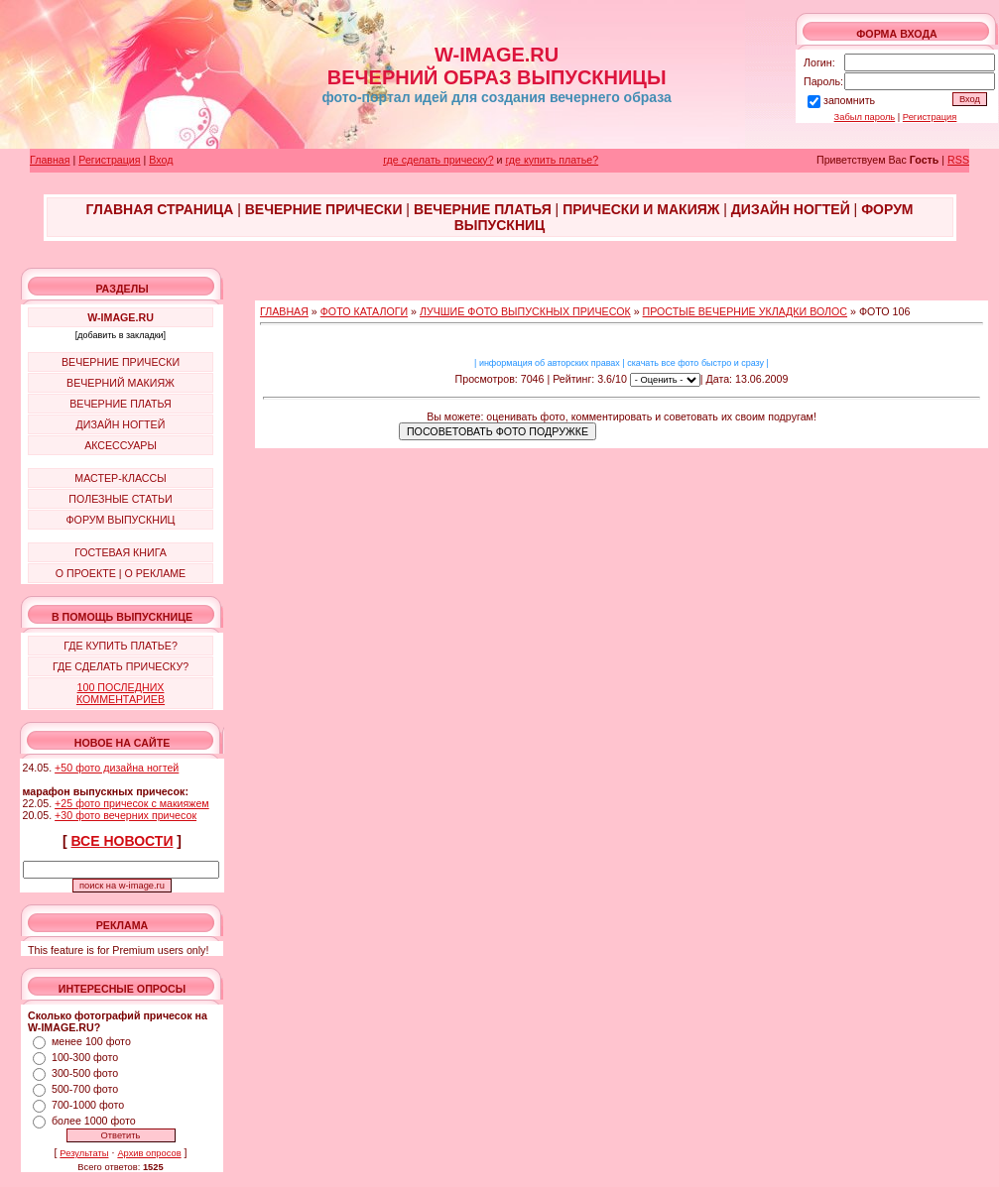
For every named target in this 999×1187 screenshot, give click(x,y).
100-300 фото (85, 1057)
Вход (161, 160)
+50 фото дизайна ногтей (117, 767)
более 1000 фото (94, 1121)
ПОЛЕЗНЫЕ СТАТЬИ (120, 499)
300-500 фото (85, 1073)
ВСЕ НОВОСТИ (122, 841)
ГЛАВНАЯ (284, 311)
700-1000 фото (88, 1105)
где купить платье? (551, 160)
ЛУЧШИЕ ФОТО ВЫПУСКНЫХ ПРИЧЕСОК (525, 311)
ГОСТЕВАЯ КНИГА (120, 552)
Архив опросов (149, 1153)
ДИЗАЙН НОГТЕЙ (121, 424)
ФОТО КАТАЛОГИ (364, 311)
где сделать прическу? (438, 160)
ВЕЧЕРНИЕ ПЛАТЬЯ (120, 404)
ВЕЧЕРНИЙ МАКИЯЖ (120, 383)
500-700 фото (85, 1089)
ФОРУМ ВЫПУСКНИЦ (121, 520)
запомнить (849, 100)
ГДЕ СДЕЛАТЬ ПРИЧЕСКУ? (120, 666)
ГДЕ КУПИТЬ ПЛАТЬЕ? (120, 646)
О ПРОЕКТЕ (86, 573)
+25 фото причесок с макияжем (132, 803)
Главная (50, 160)
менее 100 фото (91, 1041)
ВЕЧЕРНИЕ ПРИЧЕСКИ (121, 362)
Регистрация (930, 117)
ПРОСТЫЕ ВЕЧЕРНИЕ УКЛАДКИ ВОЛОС (745, 311)
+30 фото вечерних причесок (125, 815)
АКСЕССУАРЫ (120, 445)
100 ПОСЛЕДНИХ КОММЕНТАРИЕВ (120, 693)
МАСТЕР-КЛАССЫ (120, 478)
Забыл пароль (865, 117)
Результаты (84, 1153)
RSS (958, 160)
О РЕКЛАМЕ (155, 573)
